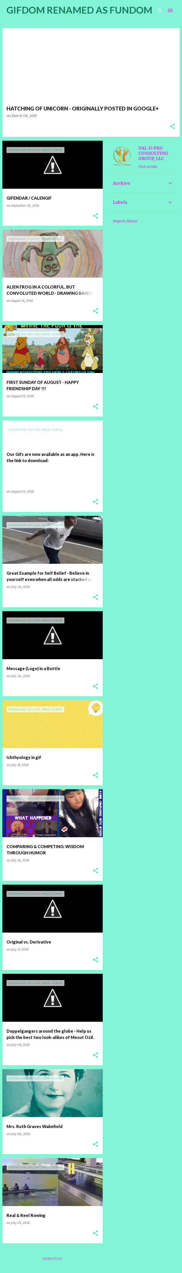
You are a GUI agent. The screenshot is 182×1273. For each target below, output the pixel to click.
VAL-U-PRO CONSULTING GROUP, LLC (153, 153)
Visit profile (147, 166)
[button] (172, 126)
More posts (52, 1258)
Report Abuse (125, 221)
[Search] (160, 10)
